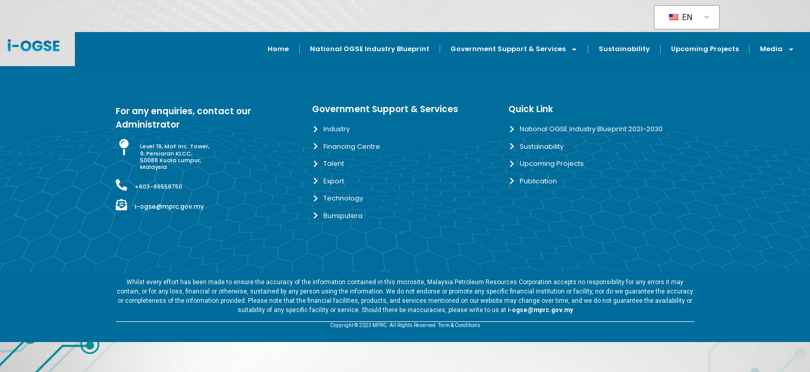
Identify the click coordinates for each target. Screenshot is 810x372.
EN (680, 17)
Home (278, 49)
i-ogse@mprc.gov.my (169, 206)
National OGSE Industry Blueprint (369, 49)
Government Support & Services (514, 49)
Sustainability (624, 49)
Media (777, 49)
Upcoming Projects (705, 49)
